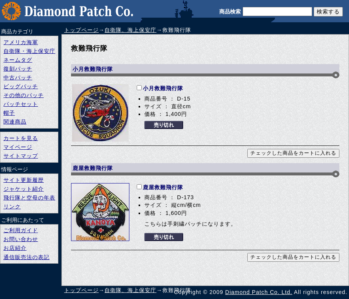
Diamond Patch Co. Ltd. (259, 292)
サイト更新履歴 (23, 180)
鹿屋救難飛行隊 (163, 187)
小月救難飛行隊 (163, 88)
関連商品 (14, 122)
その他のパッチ (23, 95)
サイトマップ (20, 156)
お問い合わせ (20, 239)
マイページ (17, 147)
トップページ (81, 30)
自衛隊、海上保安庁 (130, 30)
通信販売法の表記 (26, 257)
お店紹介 (14, 248)
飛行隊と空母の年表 (29, 198)
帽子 (9, 113)
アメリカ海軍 (20, 42)
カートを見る (20, 138)
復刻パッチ (17, 69)
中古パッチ (17, 77)
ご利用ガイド (20, 230)
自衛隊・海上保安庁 (29, 51)
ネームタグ (17, 60)
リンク (12, 206)
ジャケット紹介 (23, 189)
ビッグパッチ (20, 86)
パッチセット (20, 104)
